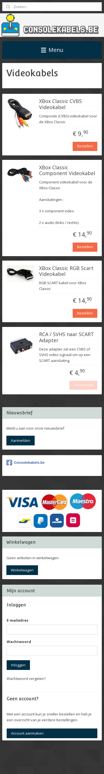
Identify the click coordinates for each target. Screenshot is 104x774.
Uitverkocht (83, 384)
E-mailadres (17, 620)
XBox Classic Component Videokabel (67, 171)
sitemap (63, 755)
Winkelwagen (22, 570)
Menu (52, 50)
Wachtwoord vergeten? (26, 678)
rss (75, 755)
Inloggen (18, 664)
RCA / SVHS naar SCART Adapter (66, 337)
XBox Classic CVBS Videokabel (60, 105)
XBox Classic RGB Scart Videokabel (66, 271)
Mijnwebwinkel (70, 764)
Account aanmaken (27, 733)
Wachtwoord (19, 641)
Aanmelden (20, 440)
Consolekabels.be (25, 462)
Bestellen (85, 145)
